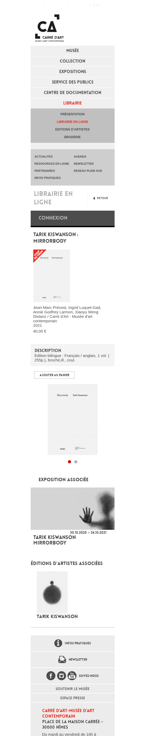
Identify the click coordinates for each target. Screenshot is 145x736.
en (96, 5)
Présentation (72, 114)
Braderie (72, 137)
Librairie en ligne (72, 122)
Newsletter (78, 659)
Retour (102, 198)
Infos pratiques (62, 5)
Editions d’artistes (72, 129)
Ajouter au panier (54, 375)
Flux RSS (73, 5)
